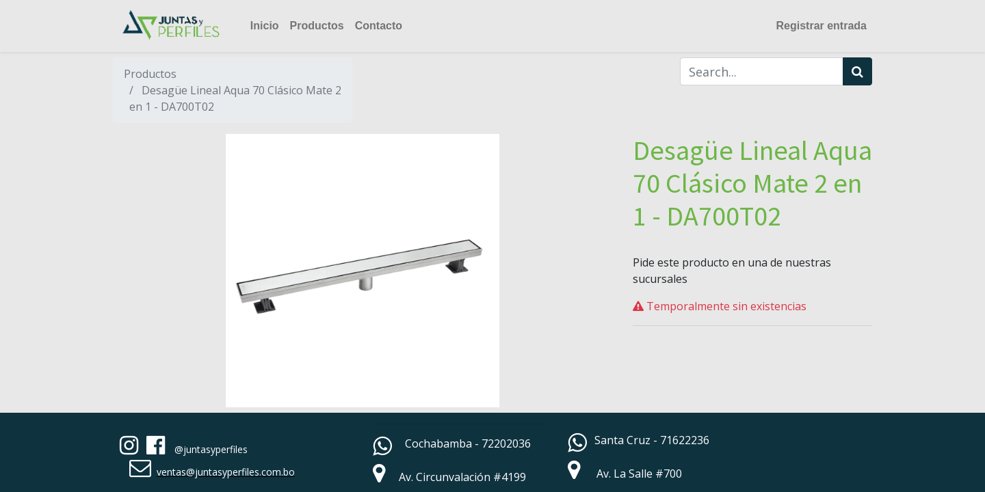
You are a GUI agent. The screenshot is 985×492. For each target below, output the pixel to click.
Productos (150, 73)
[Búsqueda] (857, 71)
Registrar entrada (821, 25)
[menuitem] (265, 26)
